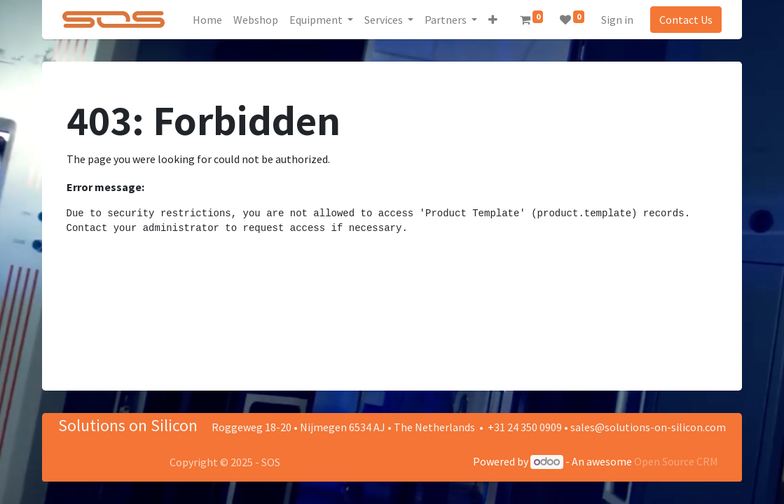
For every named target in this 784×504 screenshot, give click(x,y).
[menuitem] (208, 20)
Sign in (616, 20)
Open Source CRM (676, 461)
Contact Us (684, 20)
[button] (494, 20)
